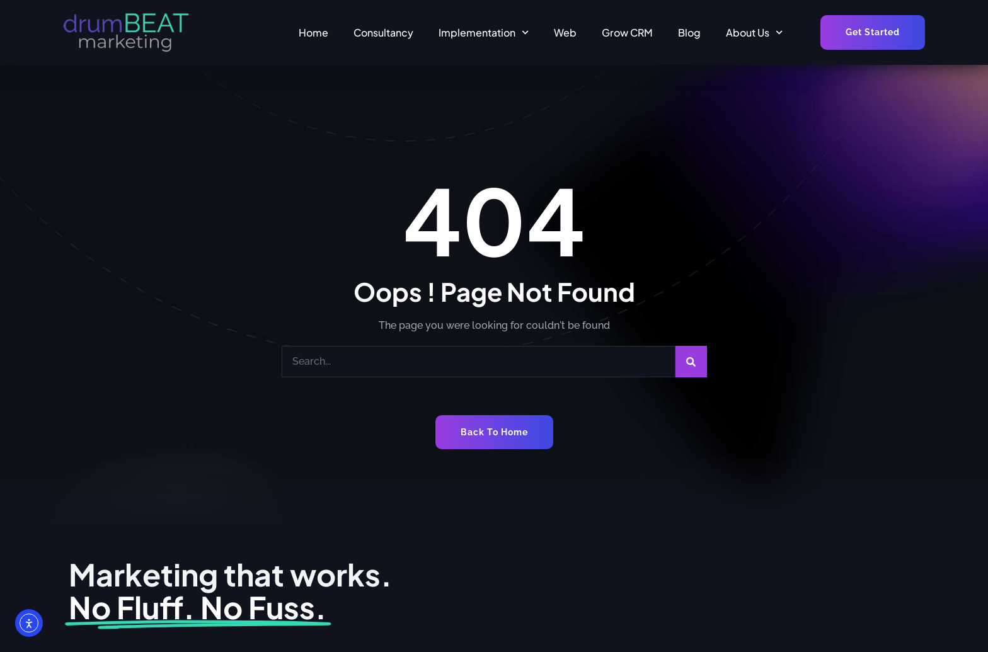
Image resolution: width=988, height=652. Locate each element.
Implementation (484, 32)
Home (313, 32)
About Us (754, 32)
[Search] (691, 361)
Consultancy (383, 32)
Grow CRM (627, 32)
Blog (689, 32)
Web (565, 32)
